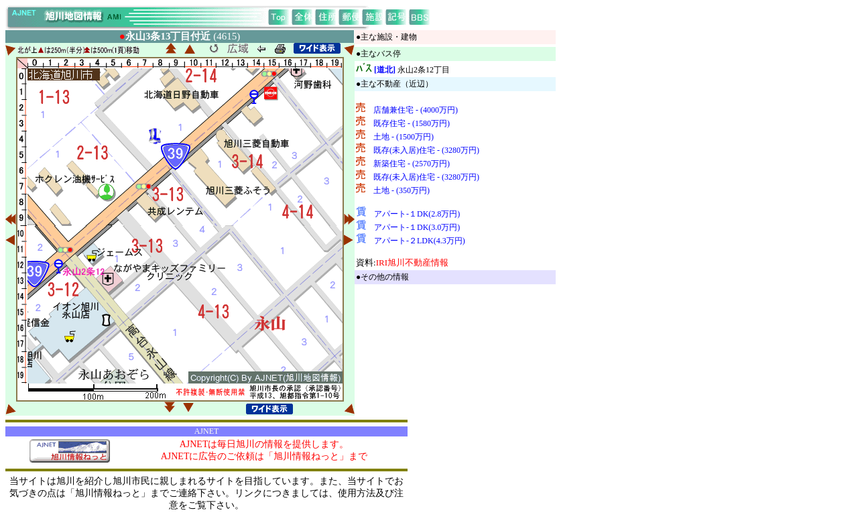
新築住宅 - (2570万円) (411, 163)
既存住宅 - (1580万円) (411, 123)
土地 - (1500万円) (403, 136)
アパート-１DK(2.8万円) (417, 214)
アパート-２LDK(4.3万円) (419, 240)
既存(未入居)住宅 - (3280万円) (426, 150)
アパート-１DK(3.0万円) (417, 227)
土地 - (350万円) (401, 190)
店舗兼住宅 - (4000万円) (415, 110)
